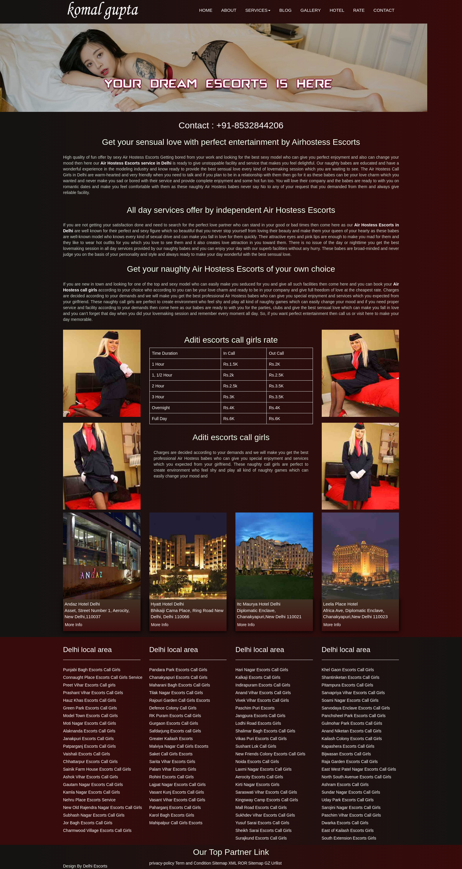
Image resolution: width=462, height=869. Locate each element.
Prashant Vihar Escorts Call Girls (93, 692)
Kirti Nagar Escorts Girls (257, 784)
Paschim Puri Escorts (255, 708)
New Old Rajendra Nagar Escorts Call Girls (102, 807)
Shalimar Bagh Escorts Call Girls (265, 731)
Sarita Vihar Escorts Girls (172, 761)
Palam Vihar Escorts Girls (172, 769)
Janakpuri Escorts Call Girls (88, 738)
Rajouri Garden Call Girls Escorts (179, 700)
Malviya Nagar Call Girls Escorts (179, 746)
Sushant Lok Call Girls (255, 746)
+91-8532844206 (249, 125)
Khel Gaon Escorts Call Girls (348, 669)
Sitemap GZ (259, 863)
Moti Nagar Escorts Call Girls (89, 723)
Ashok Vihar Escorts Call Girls (90, 777)
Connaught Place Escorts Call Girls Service (102, 677)
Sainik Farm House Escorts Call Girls (97, 769)
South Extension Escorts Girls (349, 838)
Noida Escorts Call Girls (257, 761)
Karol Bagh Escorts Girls (171, 815)
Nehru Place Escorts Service (89, 799)
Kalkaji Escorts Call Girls (257, 677)
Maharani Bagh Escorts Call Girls (179, 685)
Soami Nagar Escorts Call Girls (350, 700)
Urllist (276, 863)
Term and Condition (193, 863)
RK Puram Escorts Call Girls (175, 715)
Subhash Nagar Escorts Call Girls (94, 815)
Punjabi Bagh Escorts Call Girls (92, 669)
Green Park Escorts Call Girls (90, 708)
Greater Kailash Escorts (171, 738)
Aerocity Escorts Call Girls (259, 777)
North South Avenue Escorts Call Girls (356, 777)
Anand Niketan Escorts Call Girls (352, 731)
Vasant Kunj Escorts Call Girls (176, 792)
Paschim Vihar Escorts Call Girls (351, 815)
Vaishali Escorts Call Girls (86, 754)
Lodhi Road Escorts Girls (258, 723)
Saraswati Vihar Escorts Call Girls (266, 792)
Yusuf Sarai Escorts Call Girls (262, 822)
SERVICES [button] (257, 10)
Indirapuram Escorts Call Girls (262, 685)
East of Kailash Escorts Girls (348, 830)
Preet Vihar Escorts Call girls (89, 685)
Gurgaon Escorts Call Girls (173, 723)
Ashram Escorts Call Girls (345, 784)
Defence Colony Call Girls (173, 708)
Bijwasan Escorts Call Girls (346, 754)
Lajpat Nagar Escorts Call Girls (177, 784)
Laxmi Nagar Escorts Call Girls (263, 769)
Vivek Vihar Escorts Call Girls (262, 700)
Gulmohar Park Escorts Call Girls (352, 723)
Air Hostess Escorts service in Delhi (136, 163)
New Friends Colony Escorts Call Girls (270, 754)
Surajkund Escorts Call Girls (261, 838)
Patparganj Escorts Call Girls (89, 746)
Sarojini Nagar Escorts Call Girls (351, 807)
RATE (359, 10)
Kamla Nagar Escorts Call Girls (91, 792)
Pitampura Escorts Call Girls (347, 685)
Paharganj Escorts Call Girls (175, 807)
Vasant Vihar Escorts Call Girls (177, 799)
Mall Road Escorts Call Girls (261, 807)
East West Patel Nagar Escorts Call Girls (359, 769)
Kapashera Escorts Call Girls (348, 746)
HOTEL (337, 10)
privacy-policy (161, 863)
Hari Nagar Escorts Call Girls (261, 669)
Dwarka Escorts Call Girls (345, 822)
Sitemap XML (224, 863)
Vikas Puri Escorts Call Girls (261, 738)
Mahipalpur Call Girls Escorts (176, 822)
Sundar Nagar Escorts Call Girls (351, 792)
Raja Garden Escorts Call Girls (350, 761)
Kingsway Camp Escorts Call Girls (266, 799)
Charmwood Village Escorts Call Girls (97, 830)
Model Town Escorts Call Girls (90, 715)
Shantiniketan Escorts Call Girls (351, 677)
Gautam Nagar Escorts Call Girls (93, 784)
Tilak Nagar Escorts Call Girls (176, 692)
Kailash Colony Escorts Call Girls (352, 738)
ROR (242, 863)
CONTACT (384, 10)
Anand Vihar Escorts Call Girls (263, 692)
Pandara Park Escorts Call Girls (178, 669)
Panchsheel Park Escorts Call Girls (354, 715)
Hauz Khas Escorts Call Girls (89, 700)
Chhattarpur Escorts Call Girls (90, 761)
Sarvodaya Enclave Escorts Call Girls (356, 708)
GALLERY (311, 10)
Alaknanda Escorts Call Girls (89, 731)
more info (73, 624)
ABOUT (229, 10)
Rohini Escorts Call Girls (171, 777)
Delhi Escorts (95, 866)
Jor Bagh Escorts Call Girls (87, 822)
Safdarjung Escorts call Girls (175, 731)
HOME (205, 10)
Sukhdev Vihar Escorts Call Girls (265, 815)
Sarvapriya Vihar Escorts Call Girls (353, 692)
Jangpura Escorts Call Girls (260, 715)
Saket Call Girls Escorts (171, 754)
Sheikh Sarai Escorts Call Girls (263, 830)
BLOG (285, 10)
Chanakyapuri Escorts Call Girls (178, 677)
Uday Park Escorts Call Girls (348, 799)
